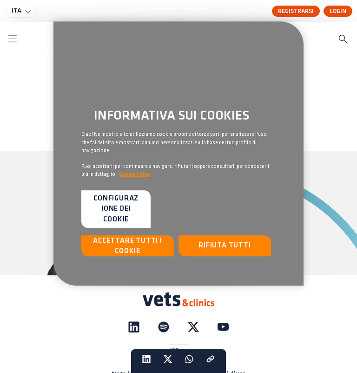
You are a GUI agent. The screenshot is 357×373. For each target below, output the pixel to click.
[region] (178, 153)
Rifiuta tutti (224, 246)
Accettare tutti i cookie (127, 246)
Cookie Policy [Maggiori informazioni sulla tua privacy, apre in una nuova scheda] (135, 174)
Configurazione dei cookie (116, 209)
